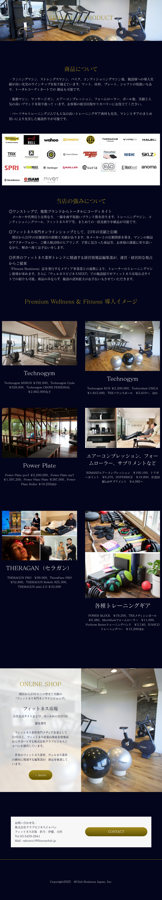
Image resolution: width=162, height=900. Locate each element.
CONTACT (116, 831)
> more (40, 775)
